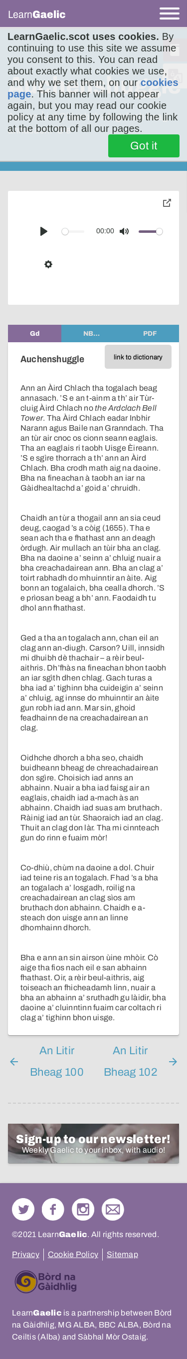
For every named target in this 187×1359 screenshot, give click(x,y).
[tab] (34, 333)
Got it (144, 146)
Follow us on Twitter (23, 1209)
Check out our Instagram (83, 1209)
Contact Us (113, 1209)
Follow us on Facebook (53, 1209)
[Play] (44, 231)
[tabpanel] (93, 688)
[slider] (73, 231)
